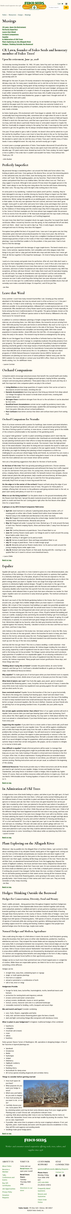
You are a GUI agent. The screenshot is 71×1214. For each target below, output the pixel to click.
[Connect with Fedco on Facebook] (56, 1175)
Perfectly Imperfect (10, 29)
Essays (20, 15)
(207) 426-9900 (43, 1182)
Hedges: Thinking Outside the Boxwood (17, 44)
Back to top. (7, 560)
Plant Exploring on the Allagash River (16, 42)
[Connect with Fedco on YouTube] (64, 1175)
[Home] (34, 5)
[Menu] (66, 4)
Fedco (4, 15)
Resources (12, 15)
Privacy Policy (7, 1192)
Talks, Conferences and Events (8, 1177)
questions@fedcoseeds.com (48, 1169)
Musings (28, 15)
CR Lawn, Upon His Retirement (14, 27)
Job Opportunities (8, 1189)
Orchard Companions (10, 34)
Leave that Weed (9, 32)
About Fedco (6, 1166)
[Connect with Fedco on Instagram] (60, 1175)
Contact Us (60, 1172)
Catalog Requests (62, 1169)
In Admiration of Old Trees (12, 39)
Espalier (5, 37)
